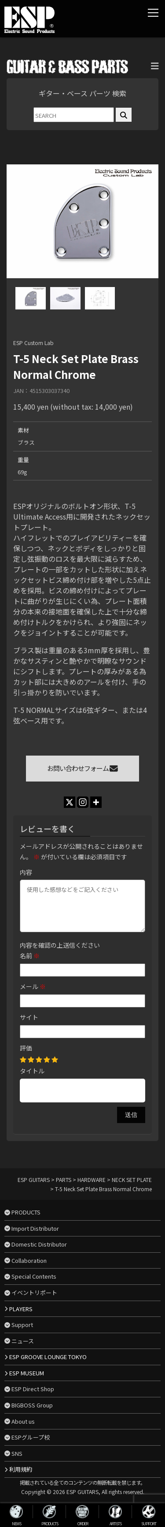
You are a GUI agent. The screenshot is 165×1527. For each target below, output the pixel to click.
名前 (30, 955)
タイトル (32, 1070)
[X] (69, 802)
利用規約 (20, 1469)
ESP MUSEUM (26, 1373)
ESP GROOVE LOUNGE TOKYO (48, 1356)
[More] (96, 802)
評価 (26, 1047)
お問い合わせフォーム (82, 768)
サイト (29, 1017)
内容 (26, 872)
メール (33, 986)
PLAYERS (21, 1309)
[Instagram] (82, 802)
